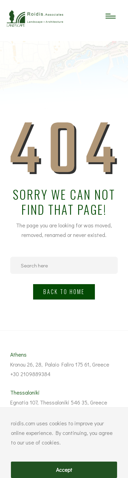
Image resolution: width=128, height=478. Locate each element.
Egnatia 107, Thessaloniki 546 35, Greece (58, 402)
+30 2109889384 (30, 373)
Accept (64, 469)
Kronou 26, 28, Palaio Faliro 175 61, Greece (59, 364)
